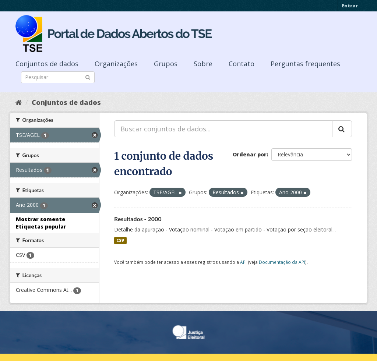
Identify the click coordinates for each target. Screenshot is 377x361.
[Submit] (88, 77)
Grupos (165, 63)
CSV (120, 240)
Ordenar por (250, 154)
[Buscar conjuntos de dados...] (223, 128)
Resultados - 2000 (138, 218)
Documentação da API (282, 262)
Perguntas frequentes (305, 63)
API (243, 262)
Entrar (350, 5)
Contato (241, 63)
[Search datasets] (58, 77)
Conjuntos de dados (46, 63)
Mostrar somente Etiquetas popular (41, 223)
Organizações (116, 63)
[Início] (18, 102)
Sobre (203, 63)
